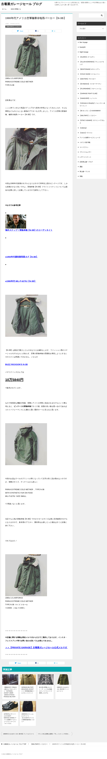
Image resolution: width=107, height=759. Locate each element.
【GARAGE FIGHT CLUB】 (89, 93)
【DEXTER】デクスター (88, 79)
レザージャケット (85, 157)
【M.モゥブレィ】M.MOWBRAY (90, 111)
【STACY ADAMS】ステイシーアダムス (92, 121)
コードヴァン (84, 147)
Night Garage (84, 52)
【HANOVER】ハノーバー (88, 98)
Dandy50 (82, 47)
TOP (14, 744)
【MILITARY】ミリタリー (13, 26)
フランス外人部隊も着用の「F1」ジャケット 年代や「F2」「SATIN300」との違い (55, 734)
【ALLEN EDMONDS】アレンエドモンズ (92, 63)
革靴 (81, 176)
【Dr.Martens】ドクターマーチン (90, 84)
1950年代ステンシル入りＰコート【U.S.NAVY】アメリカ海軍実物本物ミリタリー (27, 717)
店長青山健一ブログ (86, 162)
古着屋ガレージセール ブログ (22, 3)
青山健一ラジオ (85, 171)
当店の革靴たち (16, 9)
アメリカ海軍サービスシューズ (90, 137)
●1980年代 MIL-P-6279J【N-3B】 (20, 281)
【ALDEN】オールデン (87, 57)
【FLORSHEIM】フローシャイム (90, 88)
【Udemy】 (83, 128)
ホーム (4, 9)
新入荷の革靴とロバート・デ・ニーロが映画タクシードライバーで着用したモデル (45, 690)
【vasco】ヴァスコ (86, 133)
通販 (81, 166)
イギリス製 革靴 (85, 142)
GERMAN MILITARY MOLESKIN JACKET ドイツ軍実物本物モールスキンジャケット (27, 690)
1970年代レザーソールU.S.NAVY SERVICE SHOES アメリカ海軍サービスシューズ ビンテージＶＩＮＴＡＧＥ (10, 718)
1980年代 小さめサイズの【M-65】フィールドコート (63, 689)
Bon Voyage (84, 42)
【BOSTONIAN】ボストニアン (90, 69)
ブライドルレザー (85, 152)
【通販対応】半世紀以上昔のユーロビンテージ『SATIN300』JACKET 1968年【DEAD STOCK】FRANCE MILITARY (10, 692)
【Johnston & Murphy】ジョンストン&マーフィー (92, 104)
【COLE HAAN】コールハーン (90, 74)
